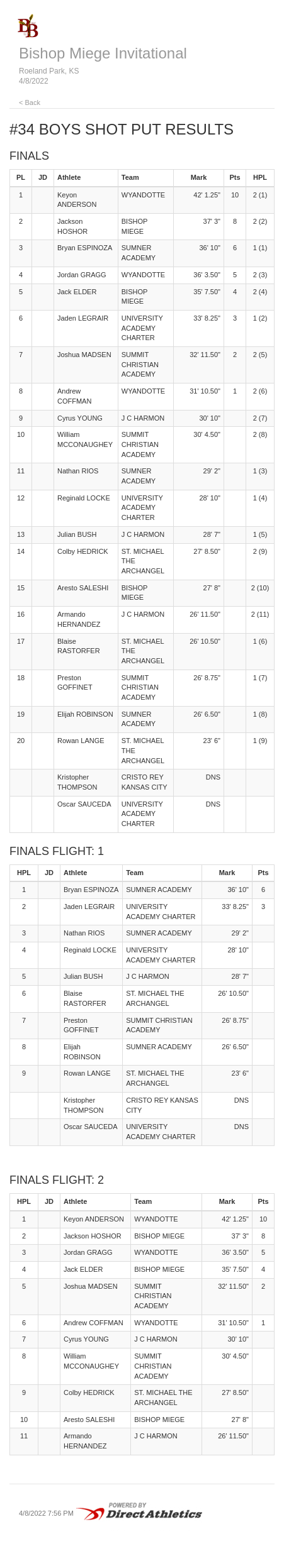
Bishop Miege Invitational (103, 53)
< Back (29, 102)
